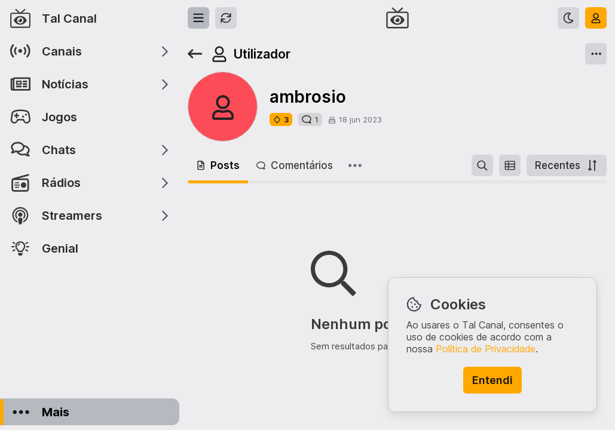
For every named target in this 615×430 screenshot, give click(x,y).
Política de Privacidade (486, 349)
